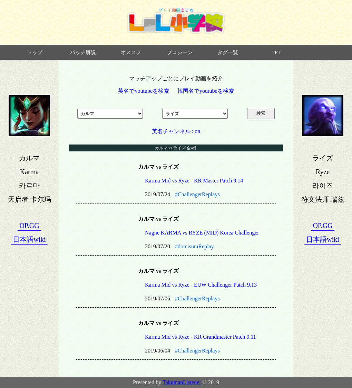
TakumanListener (182, 382)
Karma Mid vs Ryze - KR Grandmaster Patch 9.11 (200, 337)
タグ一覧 (227, 52)
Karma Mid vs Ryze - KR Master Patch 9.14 (194, 180)
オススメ (131, 52)
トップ (34, 52)
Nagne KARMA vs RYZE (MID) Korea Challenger (202, 233)
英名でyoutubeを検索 (143, 91)
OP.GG (29, 225)
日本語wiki (29, 239)
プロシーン (180, 52)
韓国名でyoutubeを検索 (205, 91)
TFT (276, 52)
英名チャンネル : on (176, 131)
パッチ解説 (83, 52)
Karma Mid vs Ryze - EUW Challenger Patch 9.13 (201, 285)
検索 (260, 113)
